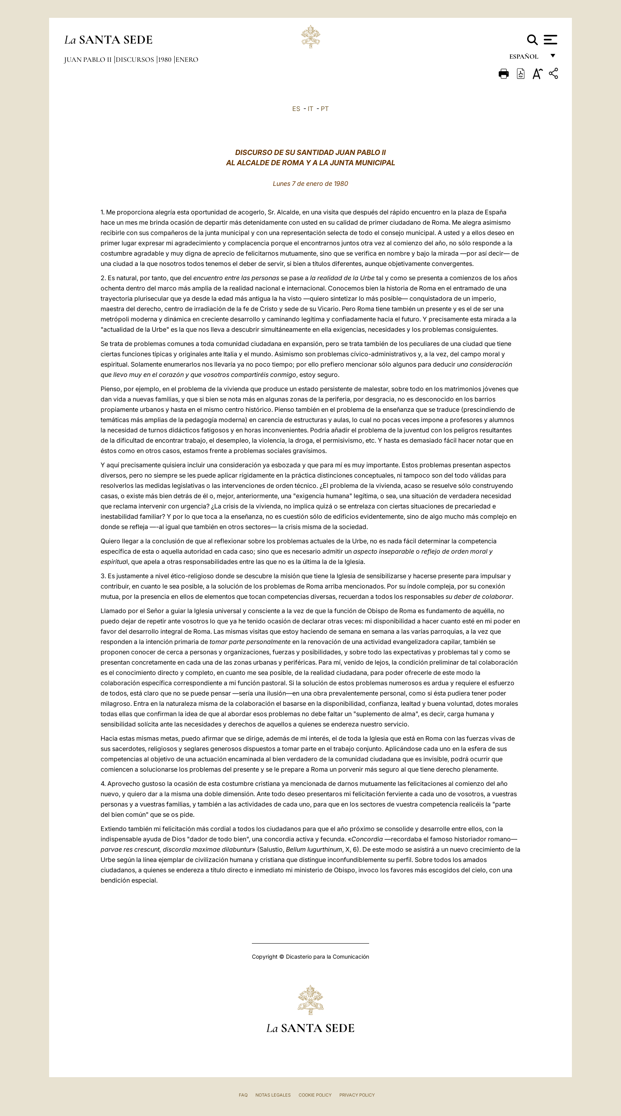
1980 (165, 59)
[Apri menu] (549, 39)
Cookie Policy (315, 1095)
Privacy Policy (357, 1095)
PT (325, 109)
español (527, 58)
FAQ (243, 1095)
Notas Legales (273, 1095)
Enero (186, 59)
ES (296, 109)
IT (310, 109)
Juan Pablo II (88, 59)
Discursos (136, 59)
